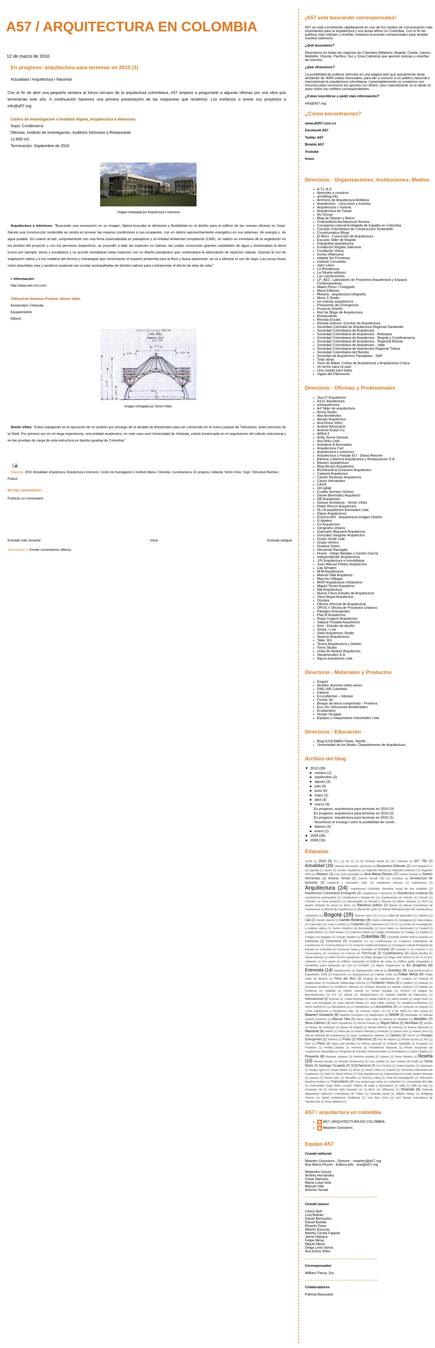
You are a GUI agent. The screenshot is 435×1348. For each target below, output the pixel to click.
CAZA (322, 484)
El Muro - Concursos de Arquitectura (345, 236)
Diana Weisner (314, 957)
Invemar (334, 998)
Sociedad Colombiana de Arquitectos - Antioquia (354, 334)
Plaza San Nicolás (343, 1043)
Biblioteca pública (369, 905)
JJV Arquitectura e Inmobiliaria (340, 560)
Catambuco (377, 924)
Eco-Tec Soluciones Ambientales (342, 707)
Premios (356, 1047)
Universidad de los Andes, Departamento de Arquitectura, (361, 744)
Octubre (323, 600)
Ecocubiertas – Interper (335, 696)
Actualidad (40, 472)
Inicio (154, 540)
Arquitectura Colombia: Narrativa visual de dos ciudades (388, 888)
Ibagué (422, 990)
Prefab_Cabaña (334, 1047)
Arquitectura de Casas (334, 211)
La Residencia (328, 269)
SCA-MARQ (384, 1065)
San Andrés (377, 1061)
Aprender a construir (333, 192)
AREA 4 (323, 433)
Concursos (333, 941)
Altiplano (322, 874)
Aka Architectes (329, 415)
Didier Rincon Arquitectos (336, 506)
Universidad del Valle (419, 1081)
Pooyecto (422, 1043)
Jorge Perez (420, 998)
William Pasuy (405, 1093)
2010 (28, 472)
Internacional (314, 998)
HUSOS (405, 990)
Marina (387, 1019)
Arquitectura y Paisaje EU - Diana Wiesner (350, 455)
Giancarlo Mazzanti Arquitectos (341, 531)
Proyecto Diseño (330, 308)
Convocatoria (313, 953)
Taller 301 (324, 640)
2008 (314, 840)
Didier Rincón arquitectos (344, 957)
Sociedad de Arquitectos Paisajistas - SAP (350, 356)
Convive (383, 949)
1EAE (308, 861)
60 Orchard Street (372, 861)
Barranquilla (355, 901)
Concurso (312, 941)
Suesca (314, 1077)
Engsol (322, 681)
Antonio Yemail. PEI (371, 878)
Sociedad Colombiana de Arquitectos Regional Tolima (358, 348)
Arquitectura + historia (334, 207)
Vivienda (407, 1089)
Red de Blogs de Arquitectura (339, 312)
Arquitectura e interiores (83, 472)
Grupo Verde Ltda (331, 539)
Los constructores (331, 276)
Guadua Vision (328, 546)
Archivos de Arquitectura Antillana (343, 200)
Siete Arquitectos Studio (335, 633)
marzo (319, 804)
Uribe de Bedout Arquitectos (339, 651)
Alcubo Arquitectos (331, 419)
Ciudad (423, 928)
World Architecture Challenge (341, 1097)
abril (318, 799)
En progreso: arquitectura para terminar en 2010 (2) (354, 813)
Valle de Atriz (419, 1085)
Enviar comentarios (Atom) (50, 549)
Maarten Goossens (352, 1014)
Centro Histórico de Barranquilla (352, 928)
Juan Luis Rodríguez (318, 1002)
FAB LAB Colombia (332, 689)
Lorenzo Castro (370, 1011)
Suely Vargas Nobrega (418, 1073)
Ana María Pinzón (378, 874)
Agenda (314, 870)
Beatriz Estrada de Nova (321, 905)
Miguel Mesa (390, 1023)
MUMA (428, 1023)
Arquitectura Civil (330, 448)
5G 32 (350, 861)
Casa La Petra (337, 924)
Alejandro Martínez (403, 870)
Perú (308, 1043)
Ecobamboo (326, 710)
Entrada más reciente (24, 540)
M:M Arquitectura (330, 571)
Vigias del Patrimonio (333, 374)
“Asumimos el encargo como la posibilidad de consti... (355, 822)
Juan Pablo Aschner (383, 1002)
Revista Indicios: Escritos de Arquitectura (349, 323)
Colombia (163, 472)
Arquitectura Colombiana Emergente (330, 893)
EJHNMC (364, 965)
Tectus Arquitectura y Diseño (339, 644)
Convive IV (403, 949)
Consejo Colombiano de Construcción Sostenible (355, 229)
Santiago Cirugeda (332, 1065)
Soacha (391, 1069)
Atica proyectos (331, 901)
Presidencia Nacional (383, 1047)
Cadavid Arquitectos (332, 473)
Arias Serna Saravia (332, 437)
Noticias (383, 1031)
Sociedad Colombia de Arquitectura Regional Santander (360, 327)
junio (318, 790)
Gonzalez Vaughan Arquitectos (341, 535)
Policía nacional (371, 1043)
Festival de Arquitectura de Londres (387, 978)
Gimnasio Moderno (317, 986)
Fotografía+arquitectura (335, 243)
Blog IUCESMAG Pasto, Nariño (341, 741)
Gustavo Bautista (375, 986)
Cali (308, 920)
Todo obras (325, 359)
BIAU (347, 905)
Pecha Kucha (409, 1039)
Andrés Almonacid (331, 426)
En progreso (201, 472)
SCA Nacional (361, 1065)
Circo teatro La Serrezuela (396, 928)
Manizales (411, 1014)
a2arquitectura (328, 404)
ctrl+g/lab (324, 488)
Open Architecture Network (368, 1035)
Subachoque (392, 1073)
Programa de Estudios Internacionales (363, 1051)
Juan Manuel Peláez (351, 1002)
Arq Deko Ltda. (328, 441)
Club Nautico (337, 932)
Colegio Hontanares (387, 932)
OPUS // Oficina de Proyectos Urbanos (347, 607)
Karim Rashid (313, 1006)
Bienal (393, 905)
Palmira (332, 1039)
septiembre (323, 777)
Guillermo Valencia (346, 986)
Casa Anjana (425, 920)
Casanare (358, 924)
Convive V (421, 949)
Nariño (329, 1031)
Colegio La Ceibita (416, 932)
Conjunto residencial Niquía (370, 945)
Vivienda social (379, 1093)
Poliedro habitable (398, 1043)
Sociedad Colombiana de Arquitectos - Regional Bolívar (360, 341)
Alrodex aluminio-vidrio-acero (339, 685)
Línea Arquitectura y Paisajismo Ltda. (329, 1011)
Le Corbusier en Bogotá (413, 1006)
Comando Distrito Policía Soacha (407, 937)
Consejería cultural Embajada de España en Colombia (359, 225)
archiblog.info (327, 196)
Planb (321, 1043)
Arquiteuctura (389, 897)
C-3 (380, 915)
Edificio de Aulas (381, 961)
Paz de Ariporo (387, 1039)
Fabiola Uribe (383, 974)
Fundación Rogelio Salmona (339, 247)
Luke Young (420, 1011)
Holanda (217, 472)
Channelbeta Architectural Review (343, 221)
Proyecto (312, 1056)
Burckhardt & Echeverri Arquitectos (344, 470)
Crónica (351, 953)
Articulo (408, 897)
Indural (348, 994)
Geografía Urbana (331, 528)
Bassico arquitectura (333, 462)
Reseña (425, 1056)
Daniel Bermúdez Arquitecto (338, 495)
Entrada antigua (279, 540)
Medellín (420, 1019)
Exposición (340, 974)
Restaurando (327, 316)
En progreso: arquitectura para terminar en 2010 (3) (354, 808)
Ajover (328, 870)
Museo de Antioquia (321, 1027)
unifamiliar (394, 1081)
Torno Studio (327, 647)
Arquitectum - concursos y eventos (344, 203)
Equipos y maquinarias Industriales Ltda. (348, 718)
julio (318, 786)
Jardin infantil (377, 998)
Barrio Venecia (406, 901)
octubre (320, 773)
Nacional (312, 1031)
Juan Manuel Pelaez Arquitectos (342, 564)
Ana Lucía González (346, 874)
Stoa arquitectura (368, 1073)
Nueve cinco (420, 1031)
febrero (320, 826)
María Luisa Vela (367, 1019)
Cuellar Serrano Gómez (335, 491)
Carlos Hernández (331, 481)
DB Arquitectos (328, 499)
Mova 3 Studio (328, 298)
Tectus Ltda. (332, 1077)
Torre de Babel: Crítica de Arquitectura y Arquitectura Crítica (363, 363)
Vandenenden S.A (331, 654)
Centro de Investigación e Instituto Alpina (128, 472)
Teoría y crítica (371, 1077)
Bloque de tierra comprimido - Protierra (347, 703)
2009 (314, 835)
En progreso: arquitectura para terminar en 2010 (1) (74, 67)
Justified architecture (415, 1002)
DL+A (419, 957)
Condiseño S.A (358, 941)
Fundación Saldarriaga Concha (345, 982)
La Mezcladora (336, 1006)
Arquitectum (418, 882)
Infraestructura (369, 994)
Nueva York (401, 1031)
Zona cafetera (333, 1101)
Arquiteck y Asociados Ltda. (347, 882)
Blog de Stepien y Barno (336, 218)
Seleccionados (406, 1065)
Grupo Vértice (328, 542)
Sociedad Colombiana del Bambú (343, 352)
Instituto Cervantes (331, 261)
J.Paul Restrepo (354, 998)
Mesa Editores (328, 290)
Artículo (423, 897)
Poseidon (311, 1047)
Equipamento (342, 970)
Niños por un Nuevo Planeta (355, 1031)
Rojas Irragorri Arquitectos (337, 618)
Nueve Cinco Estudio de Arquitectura (345, 593)
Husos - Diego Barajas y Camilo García (347, 553)
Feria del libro (345, 978)
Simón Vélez (232, 472)
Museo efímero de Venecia (385, 1027)
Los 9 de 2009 (396, 1011)
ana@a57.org (367, 1164)
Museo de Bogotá (351, 1027)
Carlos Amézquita (383, 920)
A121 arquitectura (331, 401)
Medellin (403, 1019)
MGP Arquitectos (341, 1023)
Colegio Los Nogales (318, 937)
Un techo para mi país (334, 366)
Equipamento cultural (369, 970)
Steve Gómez (344, 1073)
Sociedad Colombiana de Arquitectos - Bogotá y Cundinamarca (366, 337)
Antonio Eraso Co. (331, 430)
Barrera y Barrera (380, 901)
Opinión (395, 1035)
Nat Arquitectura (329, 589)
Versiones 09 (313, 1089)
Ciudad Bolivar (314, 932)
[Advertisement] (111, 520)
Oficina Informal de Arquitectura (341, 604)
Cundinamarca (182, 472)
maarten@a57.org (367, 1161)
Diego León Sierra (399, 957)
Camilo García (325, 920)
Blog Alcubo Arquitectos (335, 466)
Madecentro (376, 1014)
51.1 (336, 861)
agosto (320, 781)
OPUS (411, 1035)
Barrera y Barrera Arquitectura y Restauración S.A (356, 459)
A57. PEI (420, 861)
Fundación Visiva (330, 250)
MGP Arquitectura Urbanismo (339, 582)
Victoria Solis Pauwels (342, 1089)
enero (319, 831)
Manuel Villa (341, 1019)
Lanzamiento (383, 1006)
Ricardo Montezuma (351, 1061)
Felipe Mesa (408, 974)
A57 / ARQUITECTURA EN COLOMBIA (354, 1121)
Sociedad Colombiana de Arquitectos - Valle (351, 345)
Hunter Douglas (329, 714)
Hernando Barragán (332, 549)
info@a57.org (315, 103)
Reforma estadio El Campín (371, 1056)
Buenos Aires (363, 915)
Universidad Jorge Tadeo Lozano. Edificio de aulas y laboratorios (351, 1085)
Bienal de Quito (367, 909)
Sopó (246, 472)
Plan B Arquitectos (331, 615)
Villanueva (388, 1089)
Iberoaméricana (314, 994)
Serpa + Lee (326, 629)
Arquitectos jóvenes (389, 882)
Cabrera (423, 915)
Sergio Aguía (317, 1069)
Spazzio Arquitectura (333, 636)
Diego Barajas (373, 957)
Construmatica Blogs (333, 232)
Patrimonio (364, 1039)
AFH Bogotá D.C (422, 866)
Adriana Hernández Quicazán (352, 866)
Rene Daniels (403, 1056)
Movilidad (411, 1023)
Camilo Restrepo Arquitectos (339, 477)
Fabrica (323, 692)
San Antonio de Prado (404, 1061)
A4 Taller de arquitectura (336, 408)
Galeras (423, 982)
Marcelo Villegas (330, 578)
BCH (425, 901)
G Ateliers (324, 520)
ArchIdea (397, 878)
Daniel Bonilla (419, 953)
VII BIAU (369, 1089)
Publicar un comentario (25, 498)
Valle (402, 1085)
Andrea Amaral (408, 874)
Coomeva (334, 953)
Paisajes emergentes (333, 611)
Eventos (394, 970)
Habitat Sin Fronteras (333, 258)
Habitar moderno (402, 986)
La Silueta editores (331, 272)
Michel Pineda (366, 1023)
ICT (334, 994)
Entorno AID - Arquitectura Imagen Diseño (349, 517)
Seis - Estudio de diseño (336, 625)
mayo (319, 795)
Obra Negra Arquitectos (335, 597)
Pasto (347, 1039)
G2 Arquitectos (328, 524)
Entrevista (314, 970)
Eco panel (328, 961)
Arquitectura (57, 472)
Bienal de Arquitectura (339, 909)
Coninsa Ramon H (336, 945)
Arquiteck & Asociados (334, 444)
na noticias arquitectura (335, 301)
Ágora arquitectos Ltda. (335, 658)
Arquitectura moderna (412, 893)
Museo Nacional (418, 1027)
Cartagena (404, 920)
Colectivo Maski (360, 932)
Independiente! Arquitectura (338, 557)
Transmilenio (340, 1081)
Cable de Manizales (400, 915)
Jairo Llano (325, 265)
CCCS (394, 924)
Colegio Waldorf (346, 937)
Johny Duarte (399, 998)
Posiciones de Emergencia (338, 305)
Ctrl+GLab (369, 953)
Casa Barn (316, 924)
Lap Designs (327, 568)
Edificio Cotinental (352, 961)
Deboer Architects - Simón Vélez (342, 502)
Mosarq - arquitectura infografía (341, 294)
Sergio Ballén (339, 1069)
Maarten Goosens (319, 1014)
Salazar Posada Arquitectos (338, 622)
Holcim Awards (353, 990)
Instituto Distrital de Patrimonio (406, 994)
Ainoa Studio (327, 412)
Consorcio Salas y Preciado (354, 949)
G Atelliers (406, 982)
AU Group (325, 214)
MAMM (394, 1014)
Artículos (310, 901)
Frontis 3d (325, 699)
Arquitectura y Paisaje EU (358, 897)
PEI (426, 1039)
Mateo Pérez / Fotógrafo (336, 287)
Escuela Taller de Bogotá (336, 240)
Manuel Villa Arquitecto (335, 575)
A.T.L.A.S (324, 189)
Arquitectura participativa (320, 897)
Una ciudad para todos (334, 370)
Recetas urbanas (336, 1056)
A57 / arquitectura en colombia (131, 26)
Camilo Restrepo (352, 920)
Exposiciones (361, 974)
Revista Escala (328, 319)
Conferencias (383, 941)
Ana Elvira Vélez (330, 423)
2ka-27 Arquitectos (331, 397)
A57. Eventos (399, 861)
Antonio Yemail (339, 878)
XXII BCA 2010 (377, 1097)
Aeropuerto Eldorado (391, 866)
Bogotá (333, 914)
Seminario (426, 1065)
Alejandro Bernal (376, 870)
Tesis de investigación (400, 1077)
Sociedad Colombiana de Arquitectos (346, 330)
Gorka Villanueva (330, 254)
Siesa (356, 1069)
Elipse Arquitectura (331, 513)
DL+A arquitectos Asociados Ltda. (343, 510)
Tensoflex (351, 1077)
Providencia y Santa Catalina (410, 1051)
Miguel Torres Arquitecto (336, 586)
